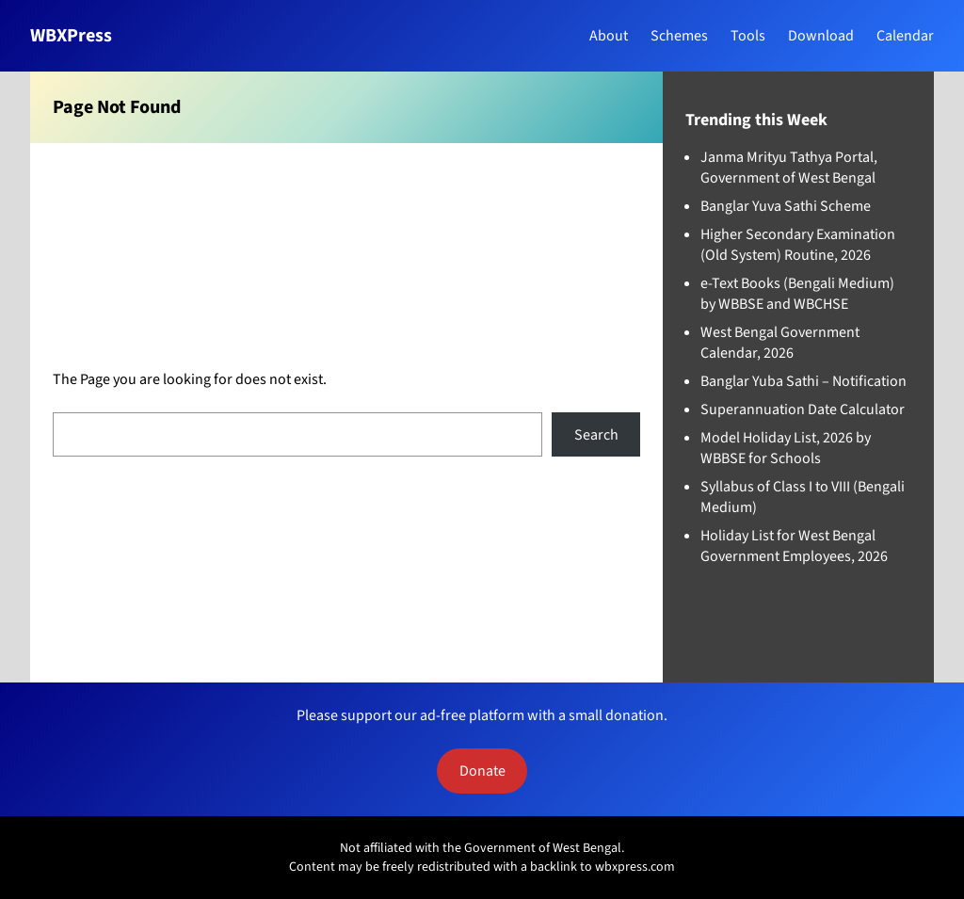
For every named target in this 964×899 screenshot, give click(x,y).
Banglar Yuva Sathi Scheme (785, 206)
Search (596, 435)
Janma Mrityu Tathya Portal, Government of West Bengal (788, 167)
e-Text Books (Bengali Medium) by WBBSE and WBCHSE (797, 293)
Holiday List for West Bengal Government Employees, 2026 (794, 546)
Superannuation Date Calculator (802, 409)
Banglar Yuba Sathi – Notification (803, 381)
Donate (482, 771)
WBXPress (71, 36)
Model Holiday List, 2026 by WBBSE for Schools (785, 448)
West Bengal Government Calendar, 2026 (780, 342)
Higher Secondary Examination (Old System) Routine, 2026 (797, 244)
